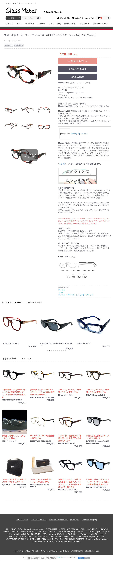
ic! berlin (17, 534)
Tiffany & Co (59, 539)
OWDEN (65, 537)
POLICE (78, 537)
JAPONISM (25, 534)
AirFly (20, 529)
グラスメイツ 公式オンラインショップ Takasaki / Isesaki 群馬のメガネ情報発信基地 (54, 551)
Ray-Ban (92, 537)
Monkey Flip (93, 534)
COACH (32, 532)
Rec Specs (100, 537)
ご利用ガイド (84, 24)
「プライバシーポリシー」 (62, 557)
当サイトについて (22, 520)
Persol (72, 537)
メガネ (19, 24)
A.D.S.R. (13, 529)
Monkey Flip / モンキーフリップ (80, 295)
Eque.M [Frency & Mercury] (73, 532)
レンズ (51, 24)
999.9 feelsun (48, 541)
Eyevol (98, 532)
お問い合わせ (74, 520)
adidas (7, 529)
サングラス (29, 24)
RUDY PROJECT (11, 539)
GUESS (10, 534)
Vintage (104, 539)
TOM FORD (80, 539)
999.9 (40, 541)
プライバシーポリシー (38, 520)
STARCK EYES (23, 539)
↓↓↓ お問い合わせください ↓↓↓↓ (77, 61)
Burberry (6, 532)
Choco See (15, 532)
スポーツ (41, 24)
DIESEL (38, 532)
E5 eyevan (106, 532)
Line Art (76, 534)
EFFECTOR (51, 532)
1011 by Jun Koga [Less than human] (68, 541)
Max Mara (84, 534)
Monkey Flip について (73, 134)
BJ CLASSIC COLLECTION (76, 529)
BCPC (63, 529)
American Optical (38, 529)
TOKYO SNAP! (70, 539)
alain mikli (27, 529)
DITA (44, 532)
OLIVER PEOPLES (55, 537)
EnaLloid (60, 532)
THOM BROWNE (47, 539)
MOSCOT (102, 534)
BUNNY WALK (103, 529)
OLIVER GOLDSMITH (40, 537)
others (34, 541)
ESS (86, 532)
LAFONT (69, 534)
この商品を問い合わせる (77, 69)
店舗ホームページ (100, 24)
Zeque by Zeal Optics (93, 539)
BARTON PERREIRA (53, 529)
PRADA (85, 537)
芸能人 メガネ (69, 24)
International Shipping (89, 520)
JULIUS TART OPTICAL (39, 534)
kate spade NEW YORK (56, 534)
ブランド (9, 24)
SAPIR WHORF (35, 539)
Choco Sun (24, 532)
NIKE (22, 537)
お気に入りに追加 (77, 77)
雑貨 (59, 24)
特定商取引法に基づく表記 (58, 520)
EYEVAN (92, 532)
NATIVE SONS (14, 537)
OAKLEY (28, 537)
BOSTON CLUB (92, 529)
